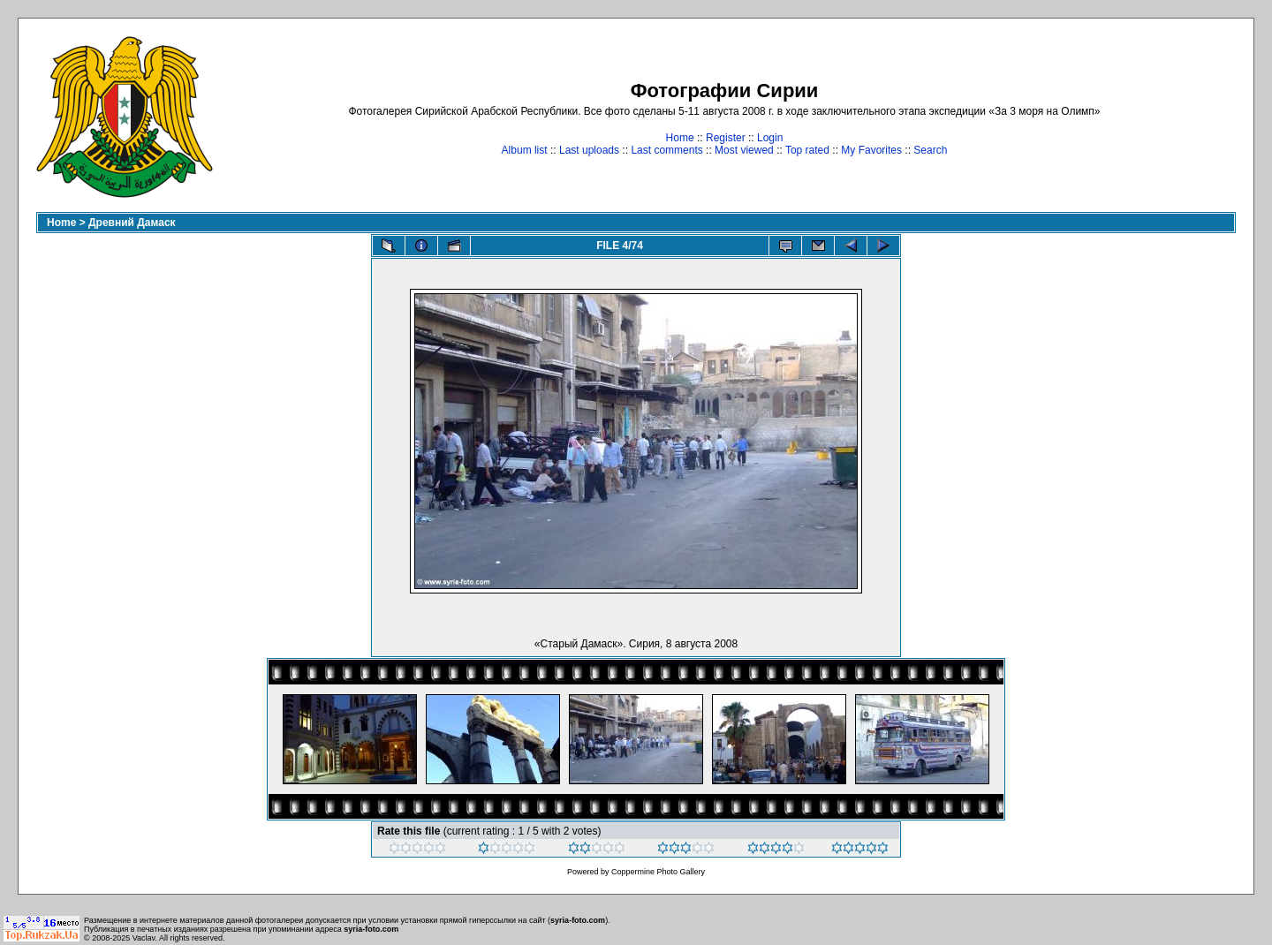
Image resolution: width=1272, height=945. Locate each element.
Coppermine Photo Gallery (658, 871)
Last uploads (589, 150)
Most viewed (744, 150)
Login (770, 138)
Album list (525, 150)
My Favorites (871, 150)
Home (680, 138)
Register (726, 138)
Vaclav (143, 938)
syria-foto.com (577, 920)
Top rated (807, 150)
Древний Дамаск (132, 222)
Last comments (666, 150)
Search (930, 150)
